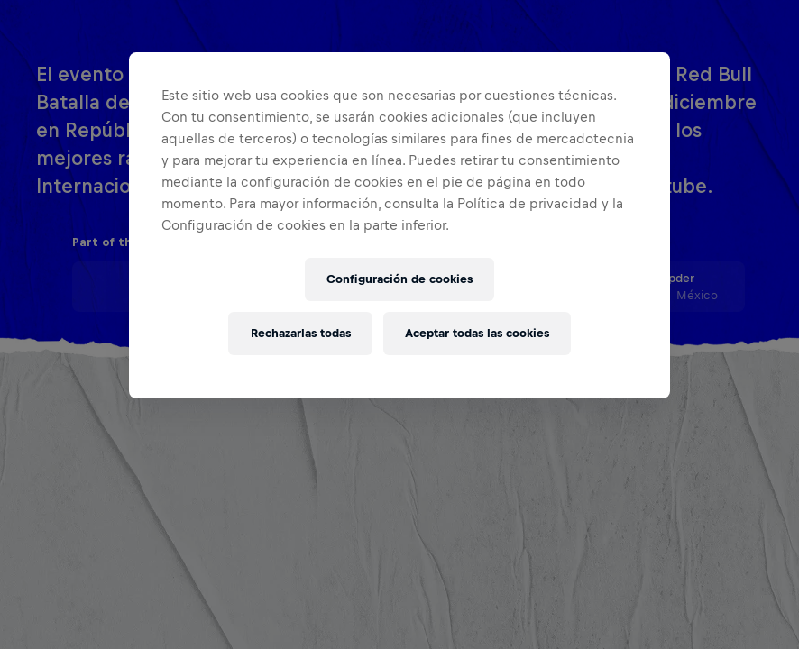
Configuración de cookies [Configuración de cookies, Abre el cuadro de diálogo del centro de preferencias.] (399, 279)
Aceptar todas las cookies (477, 333)
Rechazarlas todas (301, 333)
